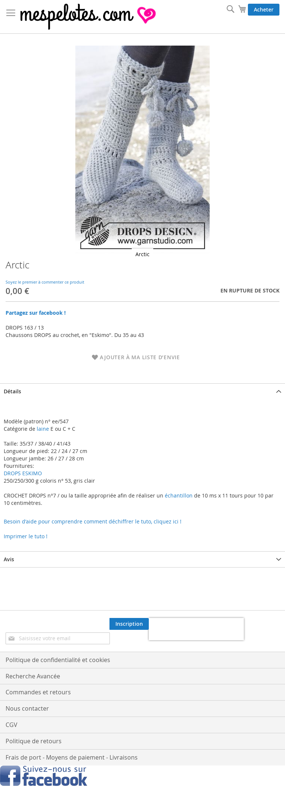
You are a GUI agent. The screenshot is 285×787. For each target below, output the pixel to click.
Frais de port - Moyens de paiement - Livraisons (72, 757)
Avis (9, 559)
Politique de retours (34, 741)
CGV (11, 725)
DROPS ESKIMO (23, 473)
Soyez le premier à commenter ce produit (45, 282)
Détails (12, 391)
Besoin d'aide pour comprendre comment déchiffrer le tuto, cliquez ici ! (92, 521)
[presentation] (196, 629)
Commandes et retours (38, 692)
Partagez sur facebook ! (36, 312)
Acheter (263, 9)
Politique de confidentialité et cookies (58, 660)
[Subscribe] (129, 624)
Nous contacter (27, 708)
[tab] (142, 391)
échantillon (179, 495)
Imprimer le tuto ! (26, 536)
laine (42, 428)
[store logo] (88, 17)
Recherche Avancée (33, 676)
